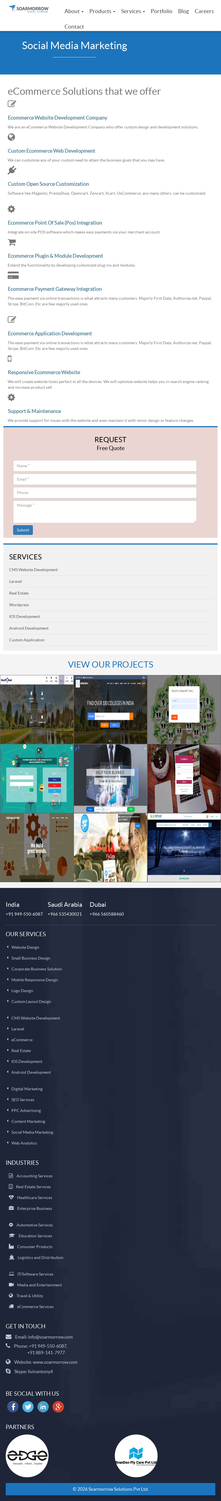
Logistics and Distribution (40, 1257)
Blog (183, 11)
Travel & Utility (30, 1296)
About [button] (74, 11)
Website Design (25, 947)
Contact (74, 27)
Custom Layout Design (31, 1001)
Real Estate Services (33, 1186)
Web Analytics (24, 1143)
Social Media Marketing (32, 1132)
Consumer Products (35, 1246)
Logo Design (22, 990)
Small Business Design (30, 958)
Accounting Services (35, 1176)
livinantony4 (40, 1371)
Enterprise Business (34, 1208)
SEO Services (22, 1099)
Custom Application (27, 640)
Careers (204, 11)
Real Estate (19, 593)
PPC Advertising (26, 1110)
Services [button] (133, 11)
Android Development (29, 628)
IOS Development (24, 616)
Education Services (35, 1236)
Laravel (15, 581)
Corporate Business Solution (36, 969)
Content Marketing (28, 1121)
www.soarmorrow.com (55, 1362)
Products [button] (102, 11)
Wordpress (19, 605)
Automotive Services (35, 1225)
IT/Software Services (35, 1274)
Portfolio (161, 11)
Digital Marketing (27, 1089)
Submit (23, 530)
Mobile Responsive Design (34, 980)
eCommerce (22, 1039)
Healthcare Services (34, 1197)
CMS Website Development (33, 569)
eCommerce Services (35, 1306)
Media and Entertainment (39, 1285)
